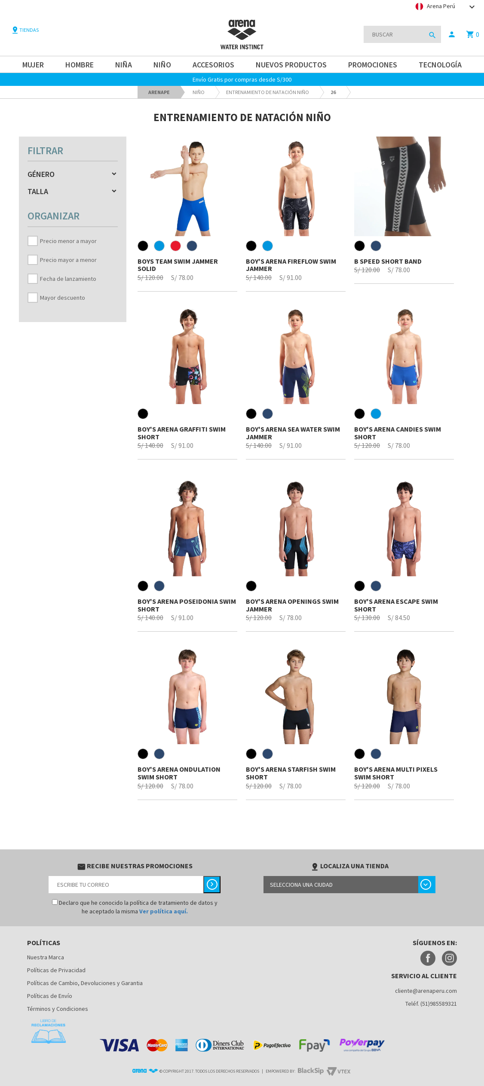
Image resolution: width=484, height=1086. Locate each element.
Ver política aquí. (163, 911)
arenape (159, 92)
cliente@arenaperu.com (426, 991)
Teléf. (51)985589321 (431, 1003)
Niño (199, 92)
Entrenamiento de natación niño (267, 92)
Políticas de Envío (49, 996)
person (451, 34)
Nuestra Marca (45, 957)
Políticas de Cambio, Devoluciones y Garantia (85, 983)
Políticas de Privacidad (56, 970)
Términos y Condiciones (57, 1009)
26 (333, 92)
